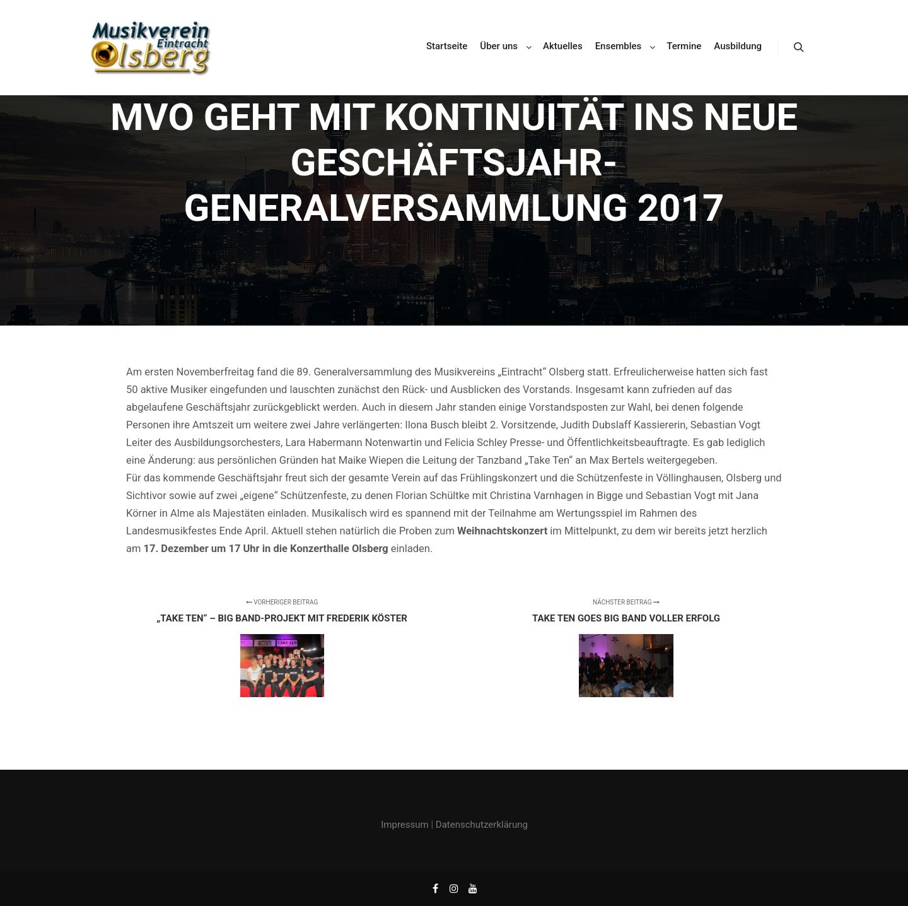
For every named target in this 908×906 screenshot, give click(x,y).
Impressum (404, 824)
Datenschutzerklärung (482, 824)
